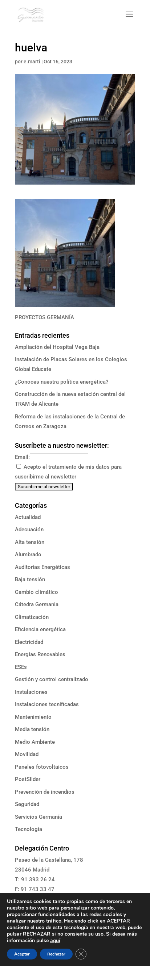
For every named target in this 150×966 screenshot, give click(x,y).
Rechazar (56, 954)
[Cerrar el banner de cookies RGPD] (81, 954)
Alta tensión (29, 542)
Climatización (32, 617)
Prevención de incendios (44, 792)
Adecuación (29, 529)
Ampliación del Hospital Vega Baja (57, 347)
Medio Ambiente (35, 742)
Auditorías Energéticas (42, 567)
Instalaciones (31, 692)
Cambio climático (36, 592)
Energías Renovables (40, 654)
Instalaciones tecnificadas (47, 704)
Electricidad (29, 642)
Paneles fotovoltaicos (42, 767)
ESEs (21, 667)
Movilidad (26, 754)
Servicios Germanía (38, 817)
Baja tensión (30, 579)
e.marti (32, 61)
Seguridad (27, 804)
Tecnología (28, 829)
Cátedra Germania (36, 604)
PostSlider (27, 779)
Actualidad (28, 517)
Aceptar (22, 954)
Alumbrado (28, 554)
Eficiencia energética (40, 629)
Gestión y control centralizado (51, 679)
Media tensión (32, 729)
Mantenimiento (33, 717)
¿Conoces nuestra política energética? (61, 382)
